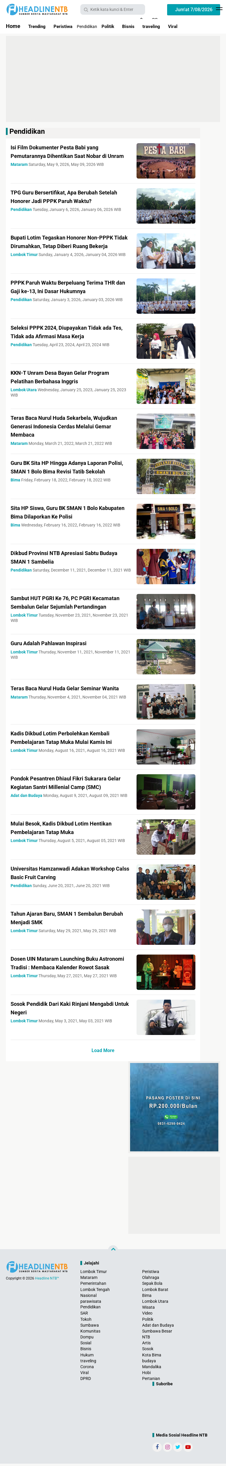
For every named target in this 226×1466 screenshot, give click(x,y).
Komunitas (90, 1333)
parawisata (90, 1303)
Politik (117, 26)
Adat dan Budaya (158, 1327)
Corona (87, 1369)
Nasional (88, 1297)
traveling (165, 26)
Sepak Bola (152, 1286)
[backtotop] (113, 1253)
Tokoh (86, 1321)
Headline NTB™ (47, 1281)
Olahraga (150, 1279)
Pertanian (151, 1381)
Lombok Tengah (95, 1292)
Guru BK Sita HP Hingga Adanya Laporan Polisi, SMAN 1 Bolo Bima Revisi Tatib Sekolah (69, 471)
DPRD (85, 1381)
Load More (103, 1053)
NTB (146, 1339)
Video (147, 1315)
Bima (147, 1297)
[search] (112, 9)
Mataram (88, 1279)
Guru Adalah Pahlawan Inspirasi (56, 645)
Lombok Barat (155, 1292)
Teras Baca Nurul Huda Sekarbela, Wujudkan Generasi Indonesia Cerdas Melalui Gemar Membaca (64, 426)
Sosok (147, 1351)
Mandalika (151, 1369)
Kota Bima (151, 1357)
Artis (146, 1345)
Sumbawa (89, 1327)
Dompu (87, 1339)
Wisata (148, 1309)
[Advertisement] (113, 79)
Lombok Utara (155, 1303)
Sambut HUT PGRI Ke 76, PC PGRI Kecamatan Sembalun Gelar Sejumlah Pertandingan (65, 606)
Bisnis (140, 26)
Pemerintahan (93, 1286)
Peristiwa (68, 26)
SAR (84, 1315)
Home (13, 26)
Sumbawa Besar (157, 1333)
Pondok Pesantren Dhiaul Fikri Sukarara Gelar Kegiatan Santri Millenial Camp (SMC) (68, 789)
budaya (149, 1363)
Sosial (85, 1345)
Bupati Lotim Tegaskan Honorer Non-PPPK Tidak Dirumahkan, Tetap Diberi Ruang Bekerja (65, 246)
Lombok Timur (93, 1274)
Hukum (87, 1357)
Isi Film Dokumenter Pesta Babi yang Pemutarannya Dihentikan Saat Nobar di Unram (68, 155)
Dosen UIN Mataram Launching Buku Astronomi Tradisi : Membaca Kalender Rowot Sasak (66, 969)
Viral (190, 26)
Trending (38, 26)
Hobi (146, 1375)
